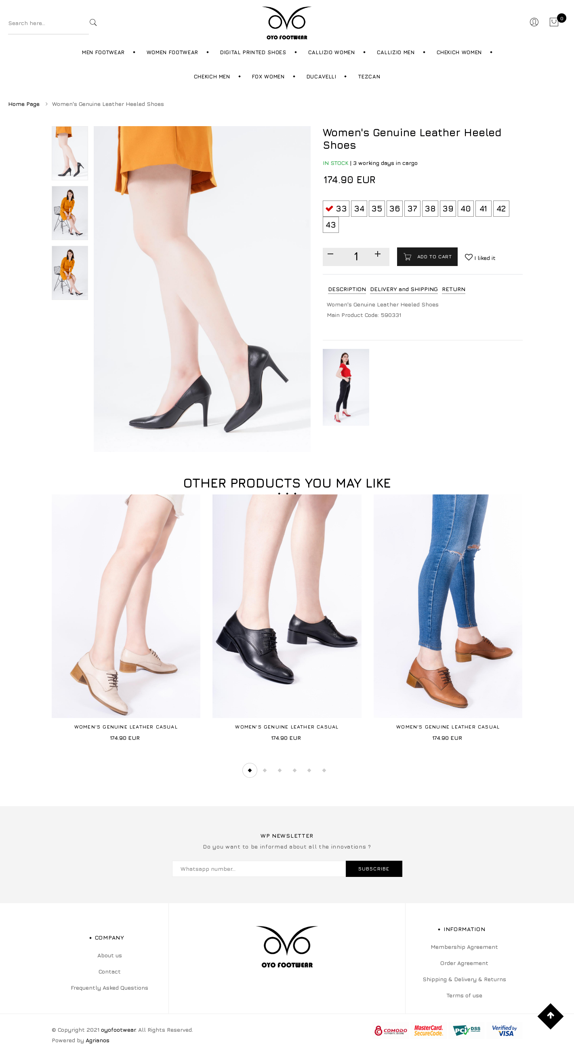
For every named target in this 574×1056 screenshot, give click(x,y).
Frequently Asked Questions (109, 987)
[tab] (347, 289)
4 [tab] (294, 771)
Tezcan (369, 76)
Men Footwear (103, 52)
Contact (110, 971)
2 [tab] (265, 771)
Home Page (24, 103)
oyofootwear (118, 1029)
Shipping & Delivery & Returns (464, 979)
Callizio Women (331, 52)
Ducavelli (321, 76)
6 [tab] (324, 771)
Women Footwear (172, 52)
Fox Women (268, 76)
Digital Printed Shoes (253, 52)
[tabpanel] (126, 620)
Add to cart (433, 256)
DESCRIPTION (347, 288)
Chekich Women (459, 52)
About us (109, 955)
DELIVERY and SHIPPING (404, 288)
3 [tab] (280, 771)
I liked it (484, 257)
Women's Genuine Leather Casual (126, 727)
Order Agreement (464, 962)
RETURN (453, 288)
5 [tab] (309, 771)
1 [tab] (250, 771)
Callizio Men (396, 52)
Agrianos (97, 1040)
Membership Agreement (464, 946)
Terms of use (464, 995)
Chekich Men (212, 76)
